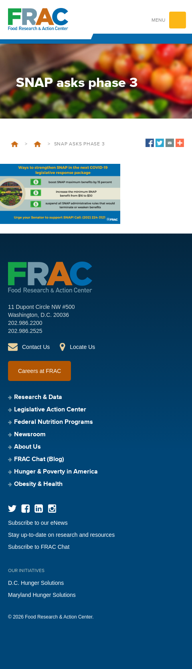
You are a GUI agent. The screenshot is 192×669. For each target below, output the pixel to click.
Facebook (25, 508)
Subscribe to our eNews (38, 523)
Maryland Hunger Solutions (42, 595)
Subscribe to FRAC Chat (38, 547)
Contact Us (36, 347)
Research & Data (38, 397)
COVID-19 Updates (37, 144)
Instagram (52, 508)
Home (14, 144)
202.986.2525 (25, 331)
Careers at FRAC (39, 371)
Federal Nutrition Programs (53, 422)
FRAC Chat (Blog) (39, 459)
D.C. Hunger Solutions (36, 583)
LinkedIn (38, 508)
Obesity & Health (38, 484)
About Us (27, 447)
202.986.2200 (25, 323)
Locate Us (82, 347)
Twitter (12, 508)
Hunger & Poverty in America (56, 472)
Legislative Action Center (50, 410)
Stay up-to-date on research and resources (61, 535)
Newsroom (30, 434)
